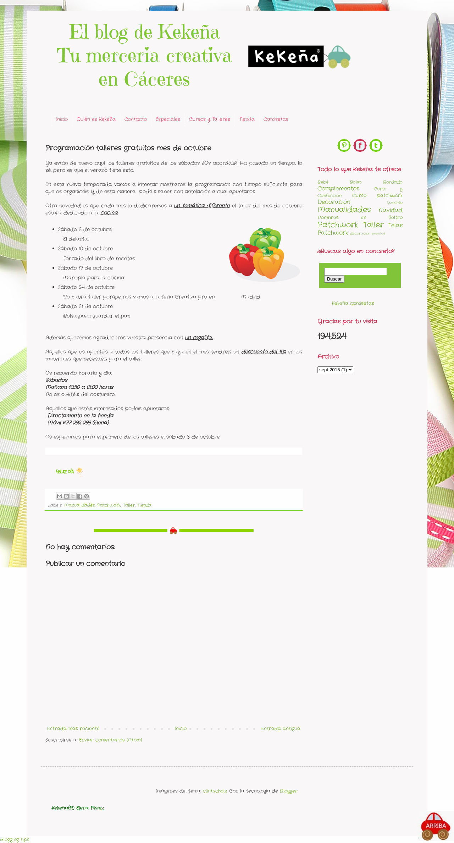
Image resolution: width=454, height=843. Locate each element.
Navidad (390, 210)
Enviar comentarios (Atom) (110, 740)
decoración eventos (367, 233)
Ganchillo (395, 202)
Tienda (247, 119)
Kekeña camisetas (353, 303)
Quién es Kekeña (96, 119)
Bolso (356, 182)
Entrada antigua (280, 728)
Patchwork (108, 505)
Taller (129, 505)
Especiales (168, 119)
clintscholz (215, 791)
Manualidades (79, 505)
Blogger (289, 791)
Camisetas (276, 119)
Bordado (393, 182)
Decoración (333, 202)
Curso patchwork (377, 195)
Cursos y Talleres (209, 119)
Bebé (322, 182)
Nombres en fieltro (360, 217)
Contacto (135, 119)
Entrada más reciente (73, 728)
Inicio (62, 119)
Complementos (338, 189)
